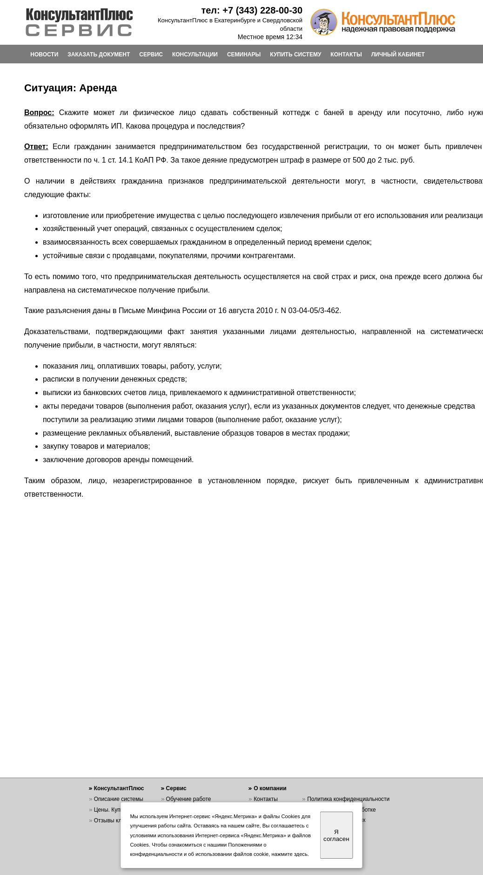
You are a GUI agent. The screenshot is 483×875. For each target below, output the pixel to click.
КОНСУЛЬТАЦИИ (195, 54)
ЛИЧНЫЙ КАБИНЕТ (398, 54)
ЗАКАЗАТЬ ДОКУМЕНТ (98, 54)
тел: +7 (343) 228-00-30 (251, 10)
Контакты (266, 799)
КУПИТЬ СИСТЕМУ (295, 54)
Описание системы (118, 799)
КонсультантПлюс (119, 788)
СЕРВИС (151, 54)
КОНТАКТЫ (346, 54)
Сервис (176, 788)
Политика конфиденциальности (348, 799)
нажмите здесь (290, 854)
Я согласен (336, 835)
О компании (270, 788)
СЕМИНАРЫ (244, 54)
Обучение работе (188, 799)
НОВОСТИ (44, 54)
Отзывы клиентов (117, 820)
